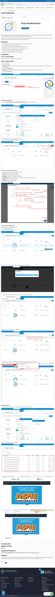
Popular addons (17, 586)
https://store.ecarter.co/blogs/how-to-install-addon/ (11, 58)
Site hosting (16, 581)
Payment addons (18, 584)
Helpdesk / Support (49, 7)
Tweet (2, 561)
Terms (2, 589)
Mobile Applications (10, 7)
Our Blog (30, 581)
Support (2, 581)
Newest (37, 7)
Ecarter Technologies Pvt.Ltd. (25, 557)
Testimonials (30, 580)
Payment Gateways (20, 7)
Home (2, 10)
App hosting (17, 583)
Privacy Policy (4, 586)
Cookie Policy (3, 587)
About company (45, 590)
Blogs (42, 7)
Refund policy (4, 584)
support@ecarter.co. (38, 558)
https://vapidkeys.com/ (35, 69)
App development (18, 580)
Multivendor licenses (30, 7)
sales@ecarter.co (45, 588)
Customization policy (5, 583)
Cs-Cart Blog (6, 10)
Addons (2, 7)
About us (3, 580)
